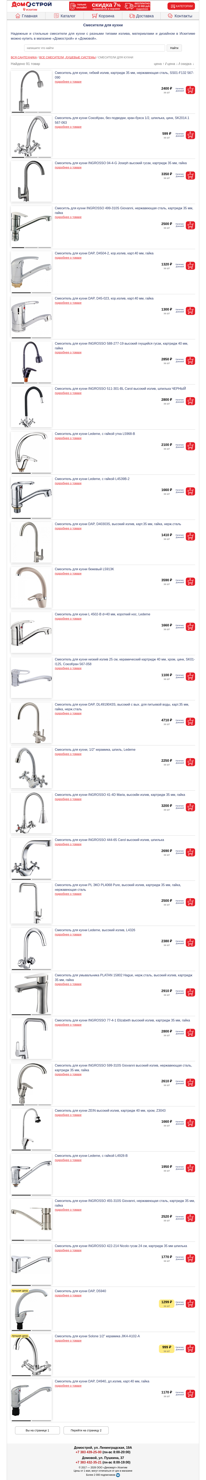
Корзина (103, 15)
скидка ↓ (187, 64)
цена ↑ (159, 64)
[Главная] (31, 4)
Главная (26, 15)
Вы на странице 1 (37, 1430)
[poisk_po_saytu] (94, 48)
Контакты (180, 15)
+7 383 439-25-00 (89, 1452)
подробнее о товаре (68, 81)
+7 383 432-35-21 (89, 1462)
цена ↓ (172, 64)
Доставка (141, 15)
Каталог (64, 15)
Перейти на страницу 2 (86, 1430)
